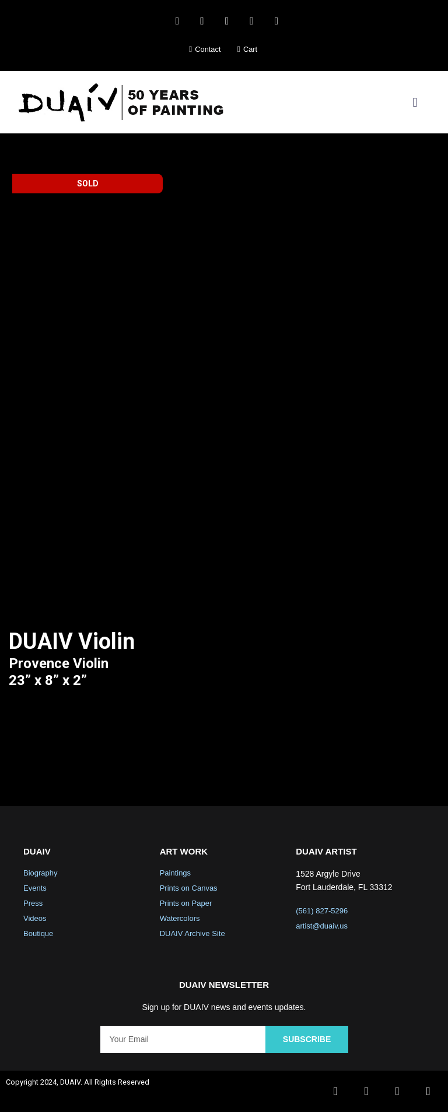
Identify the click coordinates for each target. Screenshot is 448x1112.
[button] (415, 102)
